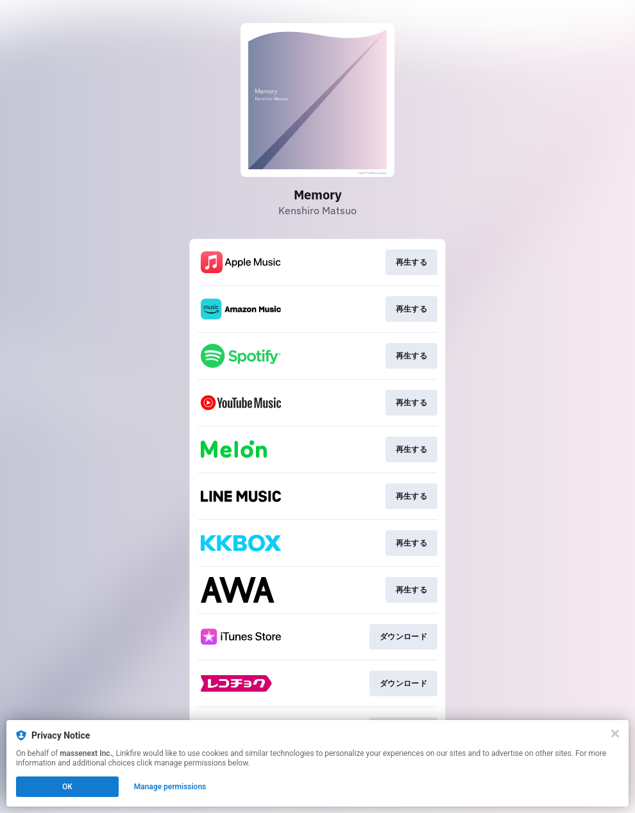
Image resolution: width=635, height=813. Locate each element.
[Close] (615, 733)
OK (67, 786)
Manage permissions (170, 786)
